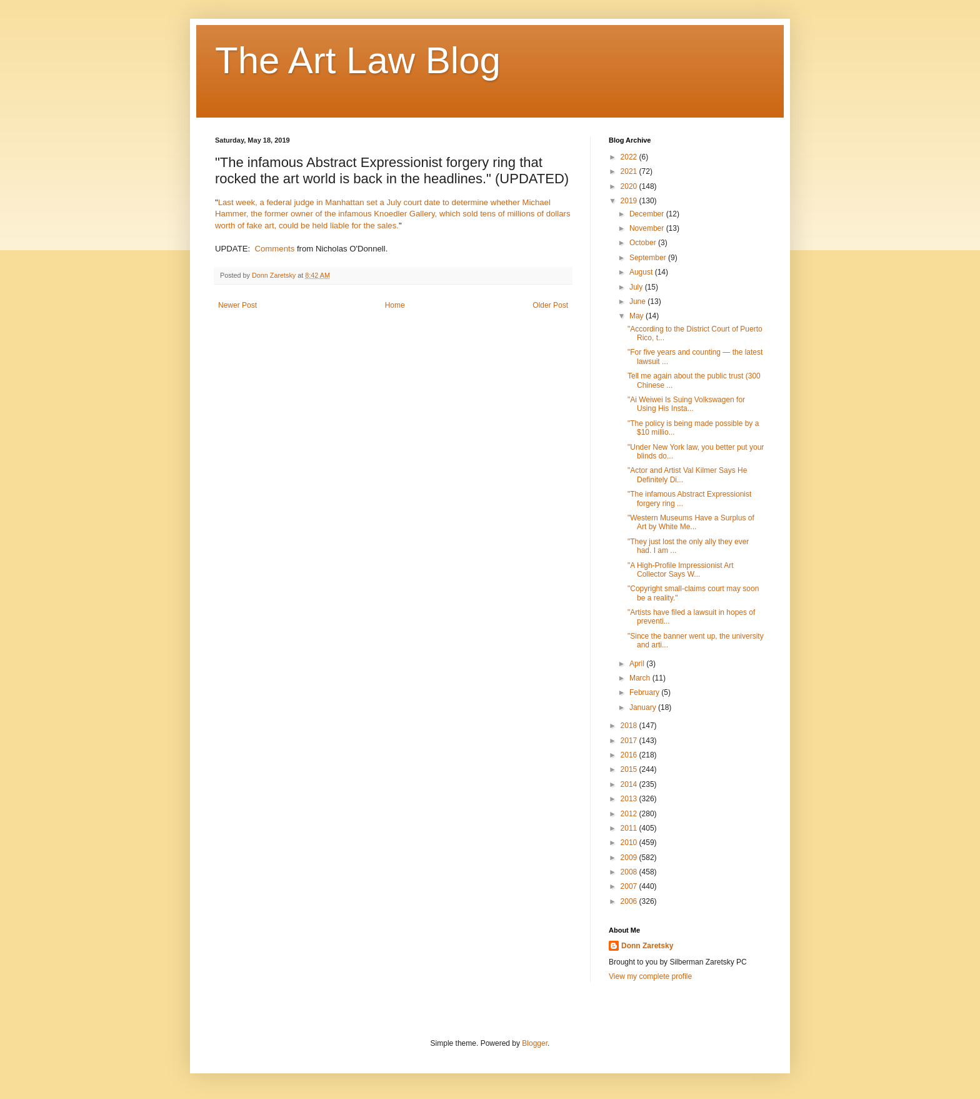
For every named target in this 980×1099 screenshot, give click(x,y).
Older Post (550, 305)
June (638, 301)
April (637, 663)
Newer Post (237, 305)
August (642, 272)
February (645, 692)
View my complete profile (650, 976)
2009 (630, 857)
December (647, 214)
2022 (630, 157)
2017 (630, 740)
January (643, 707)
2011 (630, 828)
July (637, 287)
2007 (630, 886)
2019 (630, 200)
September (648, 257)
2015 (630, 769)
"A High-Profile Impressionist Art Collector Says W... (681, 570)
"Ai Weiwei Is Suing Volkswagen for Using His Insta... (686, 404)
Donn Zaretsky (647, 945)
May (637, 315)
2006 (630, 901)
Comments (275, 248)
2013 (630, 798)
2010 (630, 842)
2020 (630, 186)
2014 (630, 784)
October (643, 242)
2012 (630, 813)
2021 (630, 171)
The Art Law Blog (358, 60)
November (647, 228)
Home (395, 305)
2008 (630, 872)
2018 (630, 725)
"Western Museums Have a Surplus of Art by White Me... (691, 522)
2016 (630, 755)
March (640, 678)
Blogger (535, 1043)
